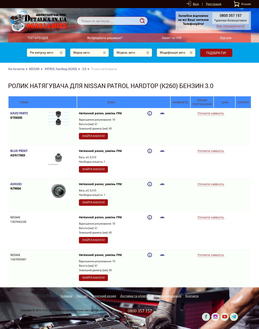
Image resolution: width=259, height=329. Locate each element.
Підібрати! (216, 52)
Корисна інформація (166, 296)
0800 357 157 (140, 311)
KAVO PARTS (24, 115)
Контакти (191, 296)
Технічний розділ (104, 296)
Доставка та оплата (134, 296)
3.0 (84, 69)
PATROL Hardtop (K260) (61, 69)
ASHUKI (24, 186)
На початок (16, 69)
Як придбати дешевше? (104, 38)
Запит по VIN (171, 38)
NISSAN (34, 69)
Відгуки (225, 38)
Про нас (82, 296)
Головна (66, 296)
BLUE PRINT (24, 153)
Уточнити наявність (210, 113)
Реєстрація (213, 4)
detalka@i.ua (136, 321)
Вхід (196, 4)
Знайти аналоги (93, 136)
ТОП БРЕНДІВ (38, 38)
